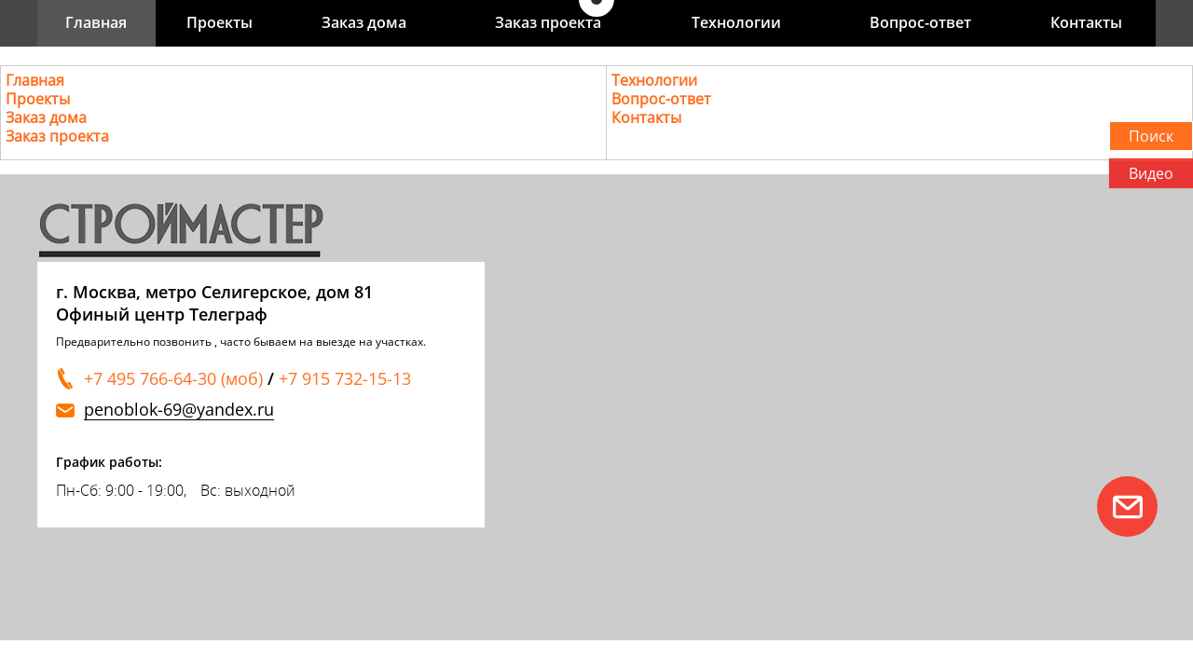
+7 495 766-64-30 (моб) (173, 378)
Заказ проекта (548, 22)
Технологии (736, 22)
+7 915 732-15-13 (345, 378)
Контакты (1086, 22)
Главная (96, 22)
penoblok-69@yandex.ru (179, 409)
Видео (1151, 173)
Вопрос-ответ (920, 22)
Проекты (219, 22)
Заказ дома (364, 22)
